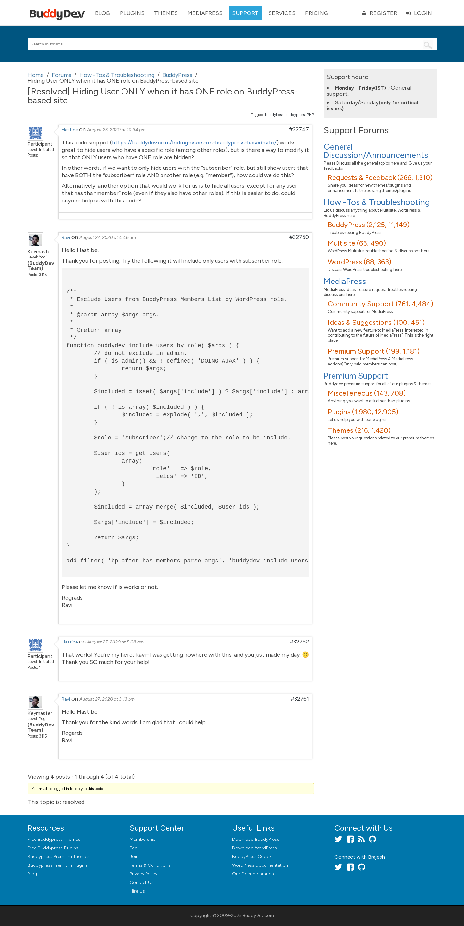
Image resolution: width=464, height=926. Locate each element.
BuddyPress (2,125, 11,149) (369, 224)
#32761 (300, 698)
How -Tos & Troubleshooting (377, 202)
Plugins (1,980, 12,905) (363, 411)
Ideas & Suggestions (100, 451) (376, 322)
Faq (134, 848)
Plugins (132, 13)
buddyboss (274, 114)
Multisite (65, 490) (357, 243)
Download (255, 839)
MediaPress (205, 13)
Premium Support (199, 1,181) (374, 351)
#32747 (299, 129)
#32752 (299, 641)
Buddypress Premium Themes (59, 856)
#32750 (299, 237)
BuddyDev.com (258, 915)
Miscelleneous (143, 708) (367, 393)
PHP (310, 114)
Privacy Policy (143, 874)
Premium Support (356, 376)
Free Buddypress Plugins (53, 848)
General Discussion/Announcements (376, 151)
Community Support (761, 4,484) (380, 303)
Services (281, 13)
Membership (143, 839)
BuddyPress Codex (251, 856)
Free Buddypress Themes (54, 839)
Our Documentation (253, 874)
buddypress (295, 114)
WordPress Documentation (260, 865)
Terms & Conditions (150, 865)
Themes (166, 13)
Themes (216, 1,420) (359, 430)
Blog (102, 13)
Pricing (316, 13)
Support (245, 13)
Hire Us (137, 891)
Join (134, 856)
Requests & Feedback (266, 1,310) (380, 177)
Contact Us (141, 882)
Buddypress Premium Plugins (58, 865)
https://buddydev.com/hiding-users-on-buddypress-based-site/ (194, 142)
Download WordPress (254, 848)
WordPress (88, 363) (359, 262)
